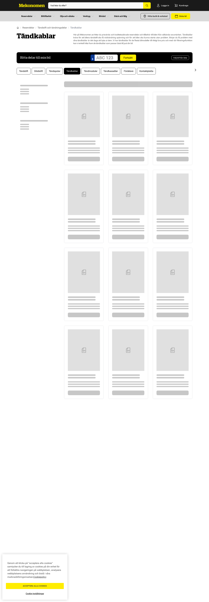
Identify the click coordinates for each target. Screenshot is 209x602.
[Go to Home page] (32, 5)
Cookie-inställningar (35, 593)
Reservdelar (28, 16)
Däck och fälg (122, 16)
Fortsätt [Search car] (128, 57)
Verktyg (88, 16)
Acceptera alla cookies (35, 586)
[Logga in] (162, 5)
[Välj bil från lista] (180, 58)
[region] (34, 577)
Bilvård (104, 16)
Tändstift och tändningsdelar (52, 27)
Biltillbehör (48, 16)
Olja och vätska (69, 16)
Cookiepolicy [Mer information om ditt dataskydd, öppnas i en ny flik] (39, 577)
